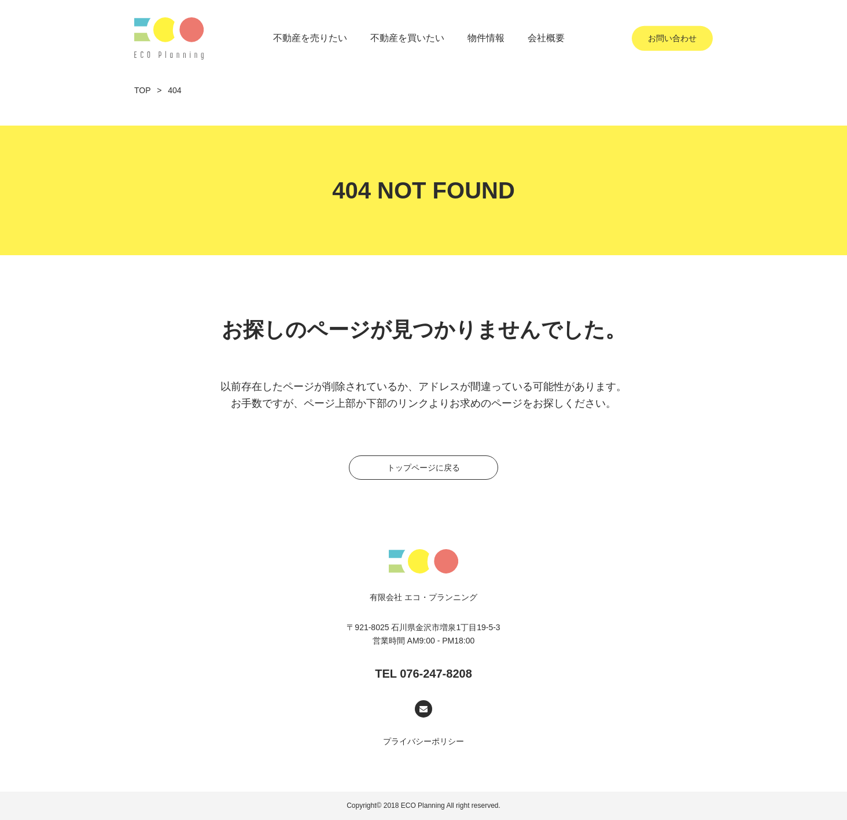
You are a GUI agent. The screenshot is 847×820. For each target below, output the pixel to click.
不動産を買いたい (407, 38)
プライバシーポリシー (423, 741)
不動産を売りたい (310, 38)
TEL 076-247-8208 (423, 673)
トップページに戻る (437, 467)
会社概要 (546, 38)
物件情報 (485, 38)
